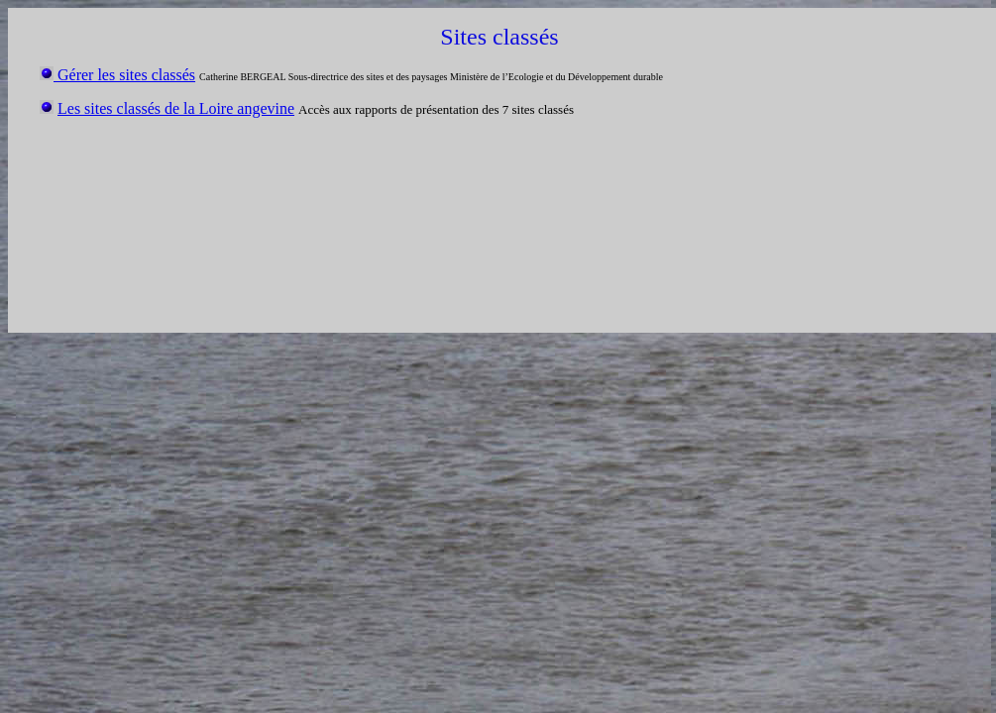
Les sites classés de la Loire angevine (175, 108)
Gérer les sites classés (124, 74)
